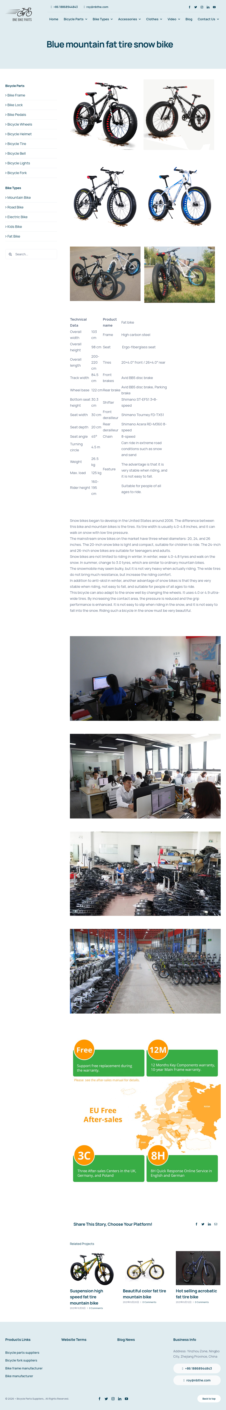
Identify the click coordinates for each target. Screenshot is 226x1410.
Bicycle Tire (16, 143)
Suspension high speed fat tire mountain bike (86, 1297)
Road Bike (15, 207)
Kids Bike (14, 226)
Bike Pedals (16, 114)
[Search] (10, 254)
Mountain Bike (19, 197)
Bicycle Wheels (19, 124)
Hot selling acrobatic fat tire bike (196, 1294)
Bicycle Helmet (19, 134)
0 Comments (96, 1308)
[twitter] (195, 7)
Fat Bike (13, 236)
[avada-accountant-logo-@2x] (19, 7)
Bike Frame (16, 95)
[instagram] (202, 7)
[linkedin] (208, 7)
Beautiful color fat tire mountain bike (144, 1294)
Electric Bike (17, 216)
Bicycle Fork (17, 172)
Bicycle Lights (18, 163)
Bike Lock (15, 104)
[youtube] (214, 7)
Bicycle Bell (16, 153)
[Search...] (31, 254)
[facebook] (189, 7)
